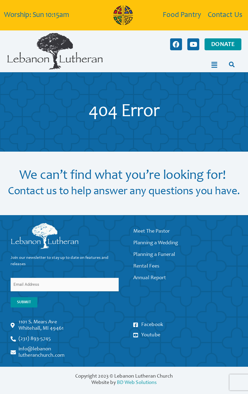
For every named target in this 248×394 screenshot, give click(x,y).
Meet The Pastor (151, 231)
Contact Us (225, 15)
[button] (232, 65)
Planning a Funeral (154, 254)
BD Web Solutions (137, 383)
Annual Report (149, 278)
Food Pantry (182, 15)
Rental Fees (146, 266)
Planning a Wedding (155, 243)
